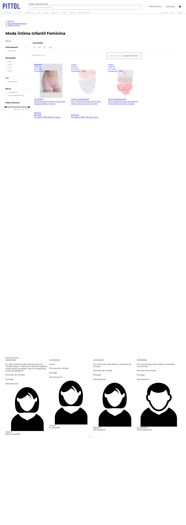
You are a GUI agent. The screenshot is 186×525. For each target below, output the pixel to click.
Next (182, 364)
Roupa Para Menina (17, 11)
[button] (106, 31)
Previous (3, 364)
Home (10, 9)
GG (50, 35)
